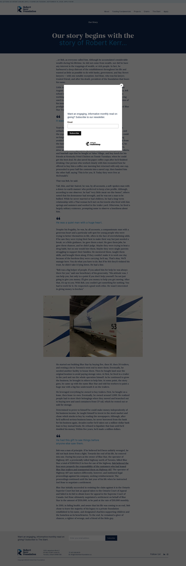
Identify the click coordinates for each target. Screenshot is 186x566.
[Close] (121, 85)
